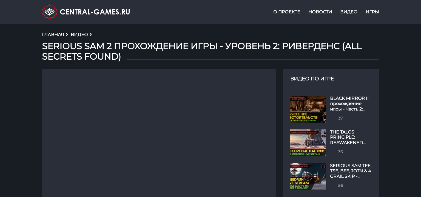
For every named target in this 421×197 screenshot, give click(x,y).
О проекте (286, 12)
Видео (348, 12)
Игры (372, 12)
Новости (320, 12)
